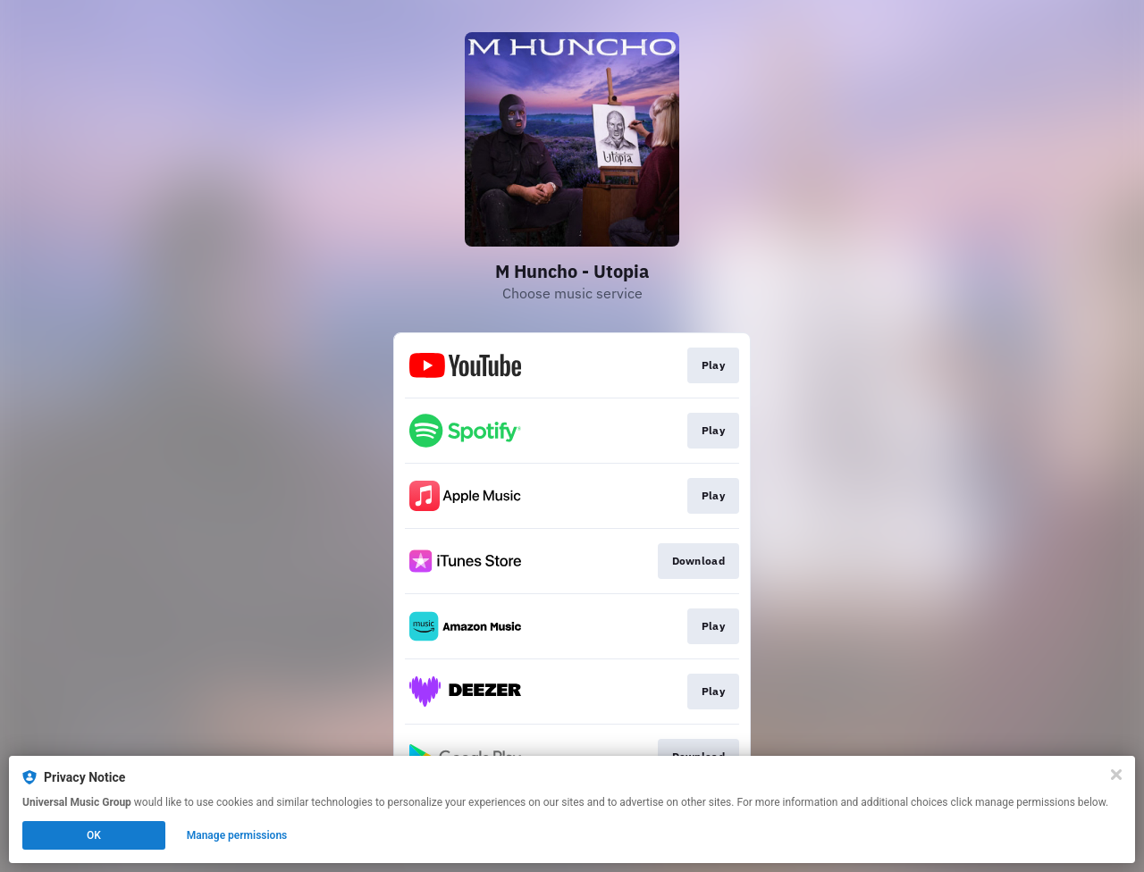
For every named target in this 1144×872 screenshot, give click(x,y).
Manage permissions (237, 835)
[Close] (1116, 774)
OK (94, 835)
